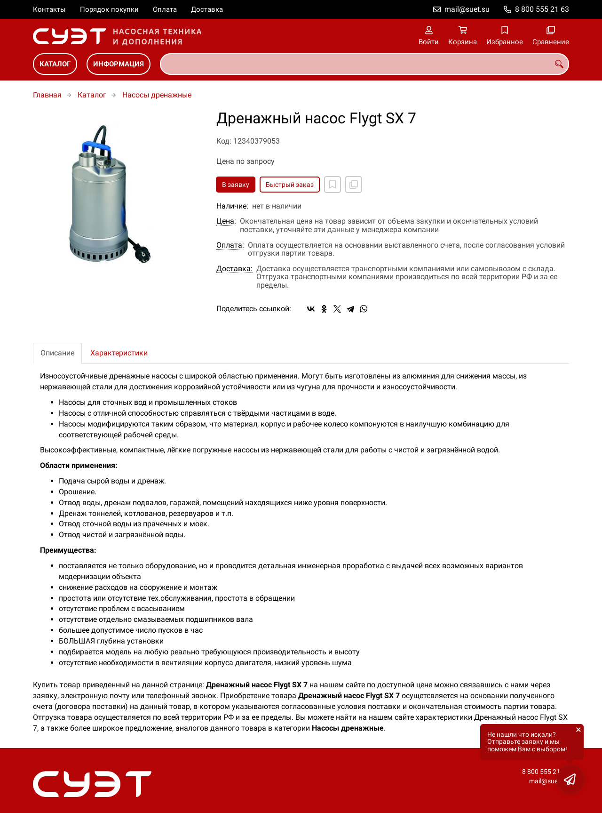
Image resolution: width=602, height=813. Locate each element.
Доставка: (234, 269)
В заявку (235, 184)
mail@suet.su (467, 9)
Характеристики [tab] (119, 352)
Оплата (165, 9)
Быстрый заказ (290, 184)
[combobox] (364, 64)
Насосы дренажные (156, 94)
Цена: (226, 221)
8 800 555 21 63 (542, 9)
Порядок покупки (109, 9)
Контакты (49, 9)
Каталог (55, 64)
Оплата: (230, 245)
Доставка (207, 9)
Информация (118, 64)
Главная (47, 94)
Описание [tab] (57, 352)
